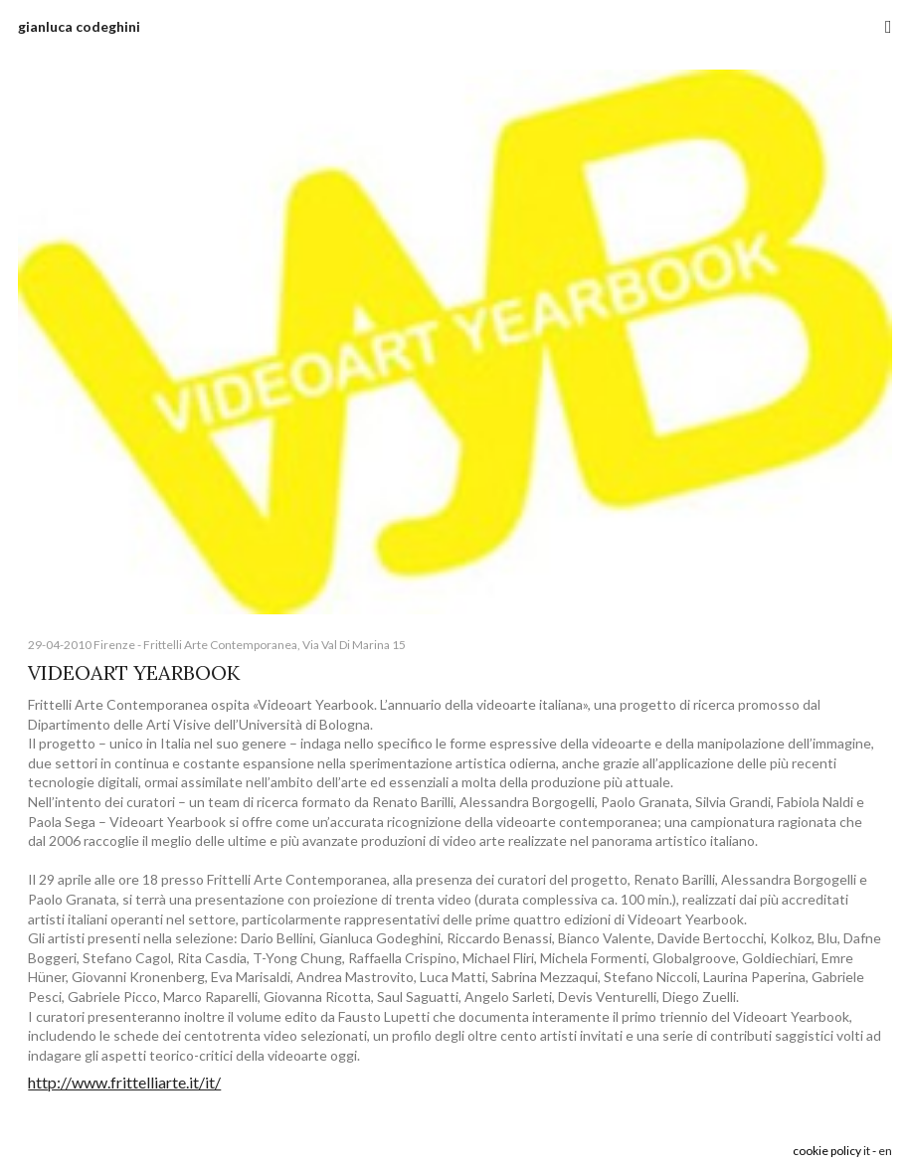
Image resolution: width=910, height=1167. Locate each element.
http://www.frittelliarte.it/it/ (124, 1082)
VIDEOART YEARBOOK (134, 672)
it (866, 1150)
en (885, 1150)
